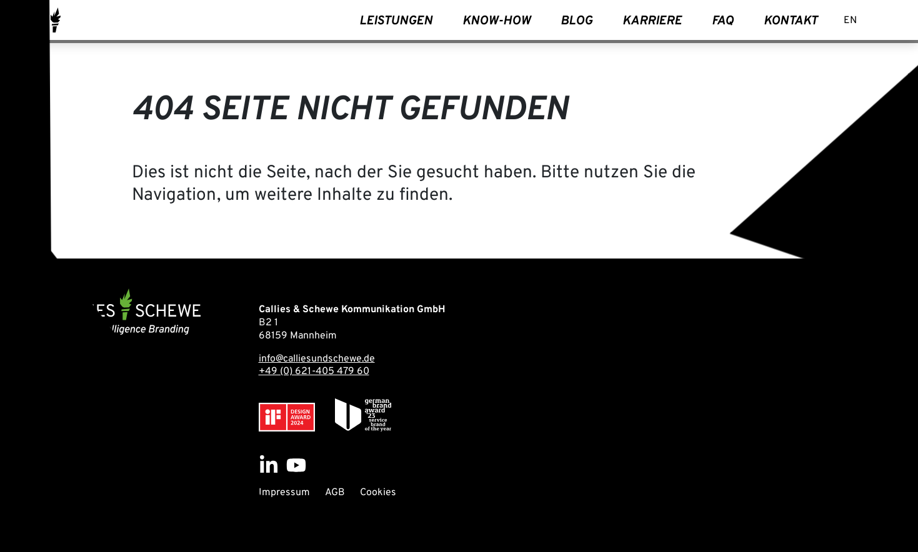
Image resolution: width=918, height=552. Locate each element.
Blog (576, 21)
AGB (335, 492)
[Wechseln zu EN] (850, 21)
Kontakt (790, 21)
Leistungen (395, 21)
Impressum (284, 492)
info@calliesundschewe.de (317, 359)
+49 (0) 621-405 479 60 (314, 371)
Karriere (652, 21)
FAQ (723, 21)
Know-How (496, 21)
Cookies (378, 492)
